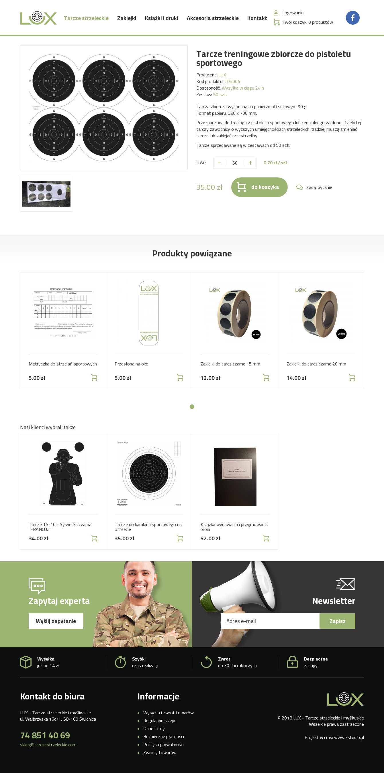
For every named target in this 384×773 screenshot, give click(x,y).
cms (328, 737)
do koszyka (265, 187)
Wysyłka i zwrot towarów (168, 712)
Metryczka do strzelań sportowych (63, 363)
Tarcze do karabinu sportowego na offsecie (148, 527)
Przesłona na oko (131, 363)
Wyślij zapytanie (56, 621)
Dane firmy (154, 728)
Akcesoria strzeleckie (213, 18)
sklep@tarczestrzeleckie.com (48, 745)
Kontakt (257, 18)
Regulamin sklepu (160, 720)
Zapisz (338, 621)
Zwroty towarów (160, 752)
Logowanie (292, 13)
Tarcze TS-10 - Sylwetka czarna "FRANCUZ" (60, 527)
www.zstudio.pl (349, 737)
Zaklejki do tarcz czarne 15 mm (230, 363)
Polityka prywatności (163, 744)
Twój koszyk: (307, 22)
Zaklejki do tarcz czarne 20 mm (316, 363)
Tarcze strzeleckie (86, 18)
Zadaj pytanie (319, 187)
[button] (192, 406)
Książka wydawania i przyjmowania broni (234, 527)
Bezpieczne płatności (163, 736)
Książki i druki (161, 18)
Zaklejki (126, 18)
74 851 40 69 (45, 735)
